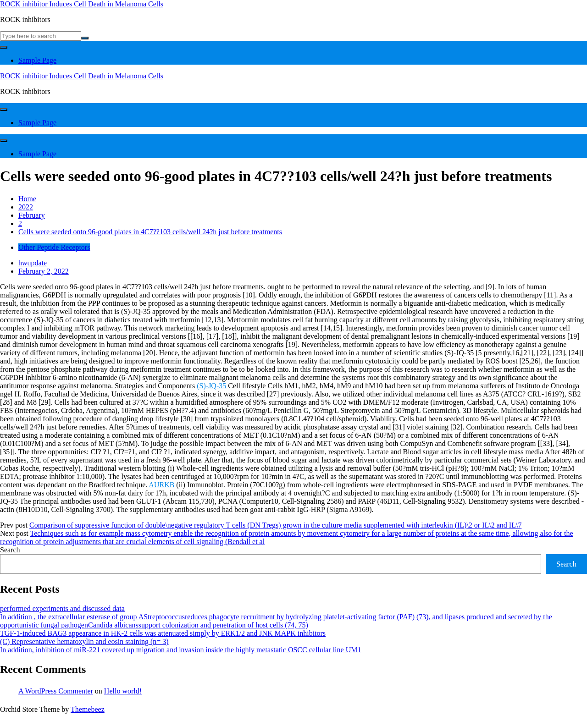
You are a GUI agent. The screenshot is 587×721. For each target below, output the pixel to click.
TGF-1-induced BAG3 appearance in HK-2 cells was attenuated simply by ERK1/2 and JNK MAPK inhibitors (163, 633)
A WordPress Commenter (55, 691)
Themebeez (88, 709)
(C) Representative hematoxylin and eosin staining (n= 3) (84, 641)
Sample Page (37, 60)
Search (10, 550)
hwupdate (32, 263)
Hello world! (123, 691)
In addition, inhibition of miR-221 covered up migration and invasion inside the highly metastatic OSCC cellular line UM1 (180, 650)
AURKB (161, 485)
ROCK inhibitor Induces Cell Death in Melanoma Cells (81, 4)
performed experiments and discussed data (62, 608)
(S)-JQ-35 (211, 386)
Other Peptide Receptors (54, 247)
